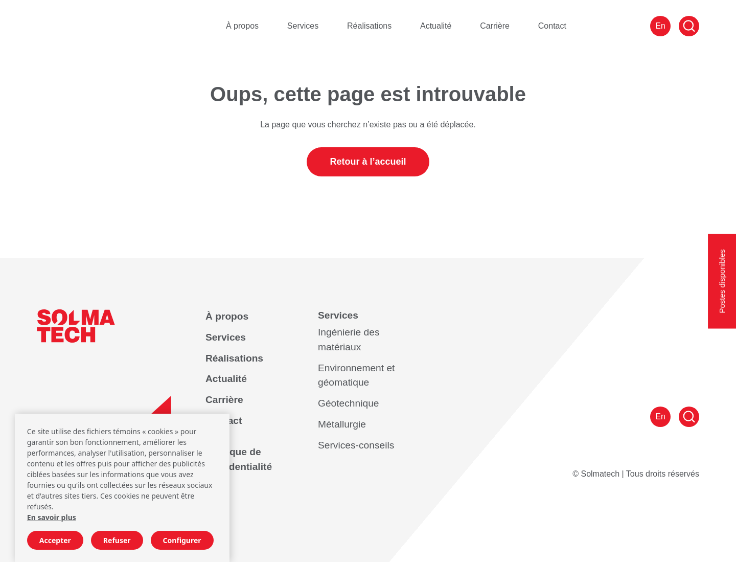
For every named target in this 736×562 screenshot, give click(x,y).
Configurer (182, 540)
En (660, 25)
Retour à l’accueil (368, 161)
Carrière (495, 25)
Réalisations (369, 25)
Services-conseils (356, 445)
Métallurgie (342, 424)
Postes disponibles (722, 281)
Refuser (117, 540)
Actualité (435, 25)
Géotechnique (348, 403)
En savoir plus (51, 517)
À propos (242, 25)
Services (302, 25)
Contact (552, 25)
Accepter (55, 540)
